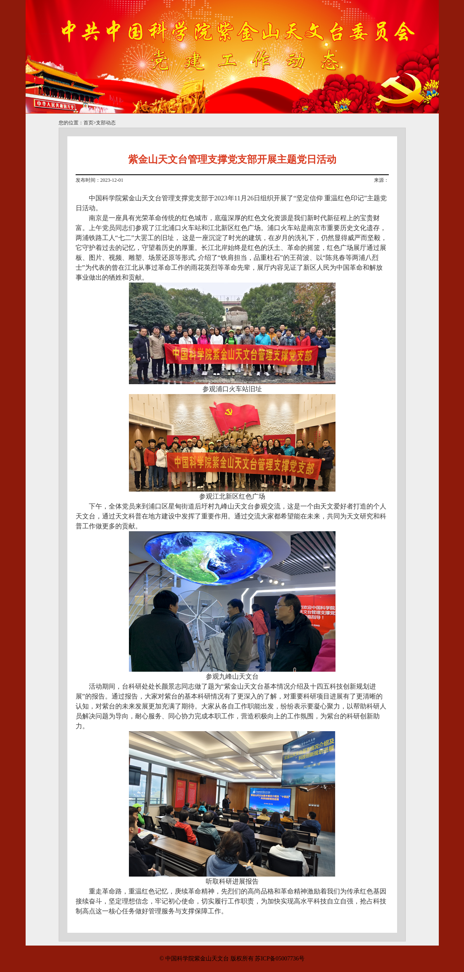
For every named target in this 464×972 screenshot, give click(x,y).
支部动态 (106, 123)
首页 (88, 123)
